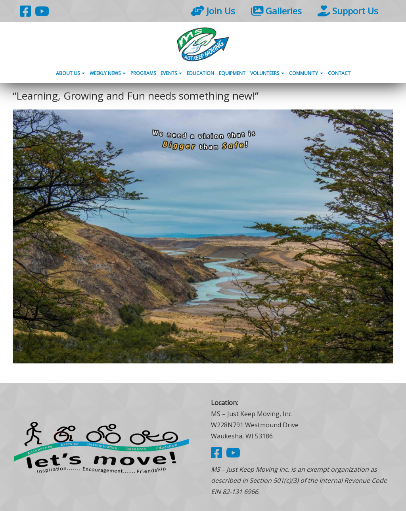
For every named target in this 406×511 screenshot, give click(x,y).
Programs (143, 73)
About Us (70, 73)
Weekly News (108, 73)
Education (200, 73)
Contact (339, 73)
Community (306, 73)
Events (171, 73)
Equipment (232, 73)
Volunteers (267, 73)
